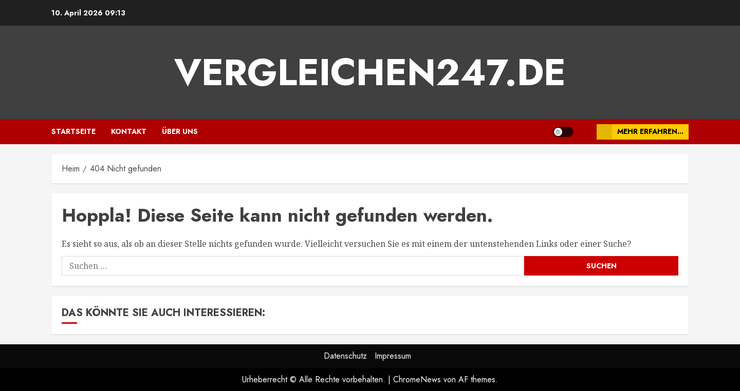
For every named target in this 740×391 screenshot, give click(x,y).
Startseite (73, 131)
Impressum (393, 356)
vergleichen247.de (370, 72)
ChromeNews (417, 379)
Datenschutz (345, 356)
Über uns (180, 131)
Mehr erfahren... (640, 132)
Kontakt (128, 131)
